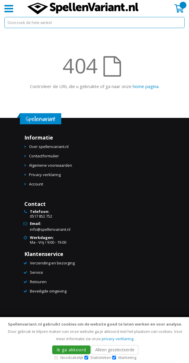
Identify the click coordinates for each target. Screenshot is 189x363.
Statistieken (100, 357)
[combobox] (94, 22)
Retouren (38, 281)
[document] (95, 340)
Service (36, 272)
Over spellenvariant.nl (49, 146)
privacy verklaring (117, 338)
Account (36, 184)
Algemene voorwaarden (50, 165)
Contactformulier (44, 156)
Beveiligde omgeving (48, 291)
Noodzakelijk (72, 357)
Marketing (127, 357)
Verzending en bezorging (52, 263)
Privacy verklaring (45, 174)
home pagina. (146, 86)
